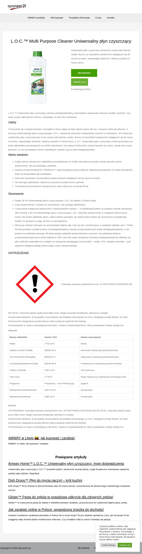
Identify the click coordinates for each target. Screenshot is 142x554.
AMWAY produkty (38, 17)
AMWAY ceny (80, 82)
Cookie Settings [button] (108, 545)
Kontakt (108, 17)
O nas (97, 17)
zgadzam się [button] (124, 545)
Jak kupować (58, 17)
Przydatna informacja (79, 17)
